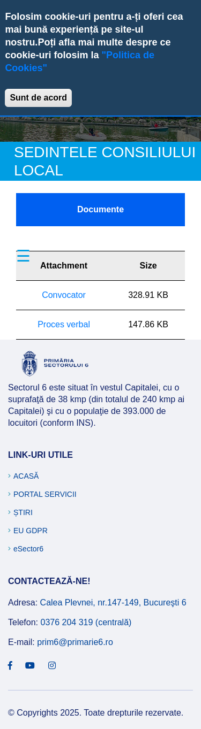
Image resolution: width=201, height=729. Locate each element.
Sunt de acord (38, 97)
